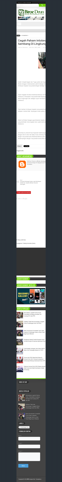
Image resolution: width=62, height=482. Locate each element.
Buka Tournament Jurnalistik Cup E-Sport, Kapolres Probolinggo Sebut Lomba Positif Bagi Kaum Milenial (34, 332)
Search (42, 5)
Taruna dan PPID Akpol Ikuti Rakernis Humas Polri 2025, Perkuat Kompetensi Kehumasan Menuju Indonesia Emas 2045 (34, 359)
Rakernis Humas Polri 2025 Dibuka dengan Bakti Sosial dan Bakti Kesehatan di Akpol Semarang (34, 368)
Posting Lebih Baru (21, 240)
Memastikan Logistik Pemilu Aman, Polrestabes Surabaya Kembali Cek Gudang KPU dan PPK (32, 314)
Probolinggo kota (24, 427)
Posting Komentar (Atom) (29, 243)
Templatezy (38, 479)
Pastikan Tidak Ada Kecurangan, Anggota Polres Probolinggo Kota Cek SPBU (33, 406)
